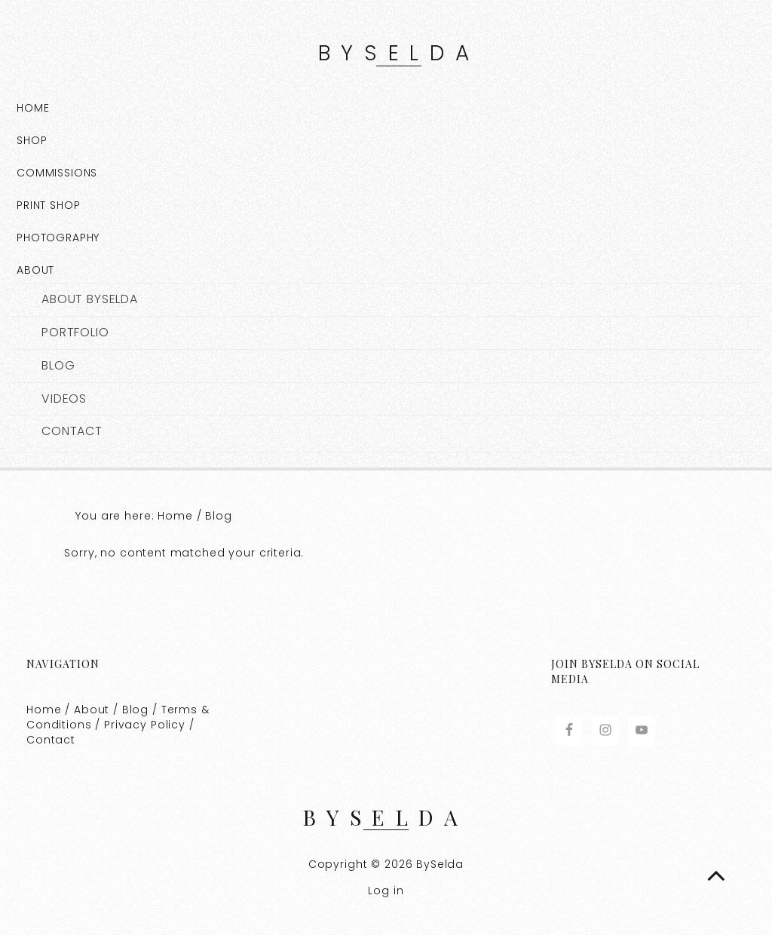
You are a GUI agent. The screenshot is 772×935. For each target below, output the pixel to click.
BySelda (398, 53)
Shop (32, 140)
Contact (72, 431)
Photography (58, 237)
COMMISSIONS (57, 172)
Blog (58, 365)
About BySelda (89, 299)
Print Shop (49, 205)
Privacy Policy (144, 724)
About (35, 269)
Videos (64, 399)
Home (33, 107)
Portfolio (75, 332)
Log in (385, 890)
